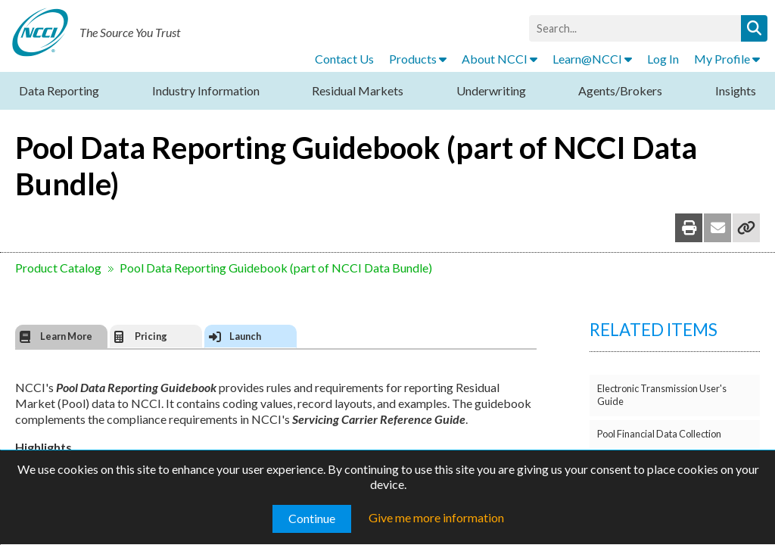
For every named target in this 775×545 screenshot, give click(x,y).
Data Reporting (59, 90)
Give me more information (436, 517)
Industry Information (206, 90)
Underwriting (491, 90)
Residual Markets (357, 90)
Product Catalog (58, 267)
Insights (735, 90)
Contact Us (344, 58)
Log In (663, 58)
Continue (311, 518)
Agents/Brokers (620, 90)
